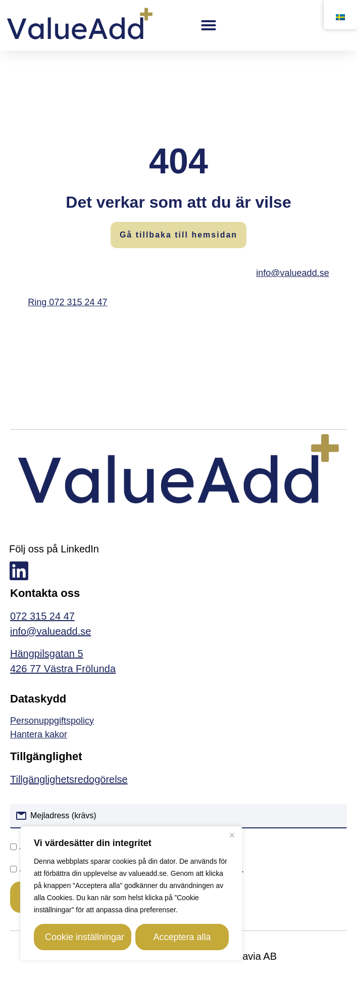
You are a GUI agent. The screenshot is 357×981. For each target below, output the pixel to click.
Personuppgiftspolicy (52, 721)
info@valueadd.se (292, 273)
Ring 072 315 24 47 (67, 302)
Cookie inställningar (84, 937)
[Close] (232, 835)
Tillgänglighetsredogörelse (69, 779)
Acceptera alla (182, 937)
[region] (131, 893)
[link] (178, 734)
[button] (209, 25)
